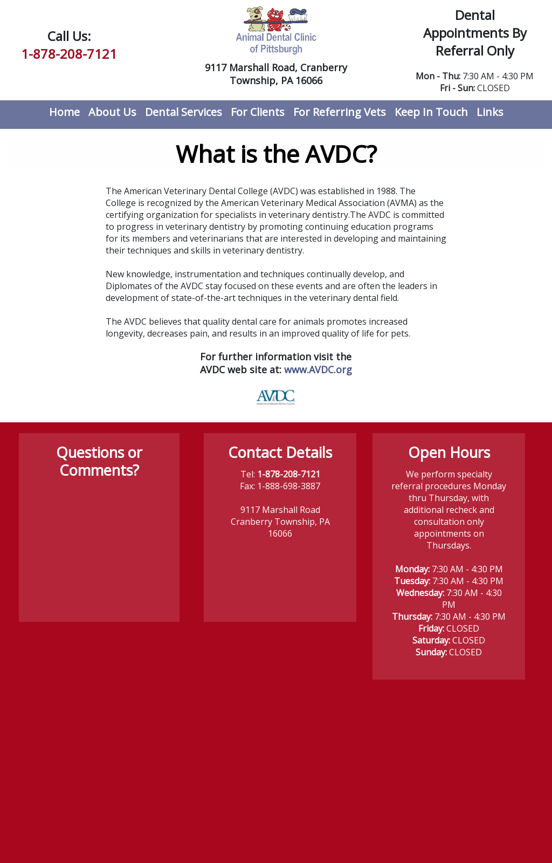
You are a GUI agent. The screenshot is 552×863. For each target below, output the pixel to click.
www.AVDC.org (318, 369)
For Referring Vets (339, 112)
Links (490, 112)
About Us (112, 112)
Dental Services (183, 112)
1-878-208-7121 (69, 54)
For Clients (258, 112)
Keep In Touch (431, 112)
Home (64, 112)
